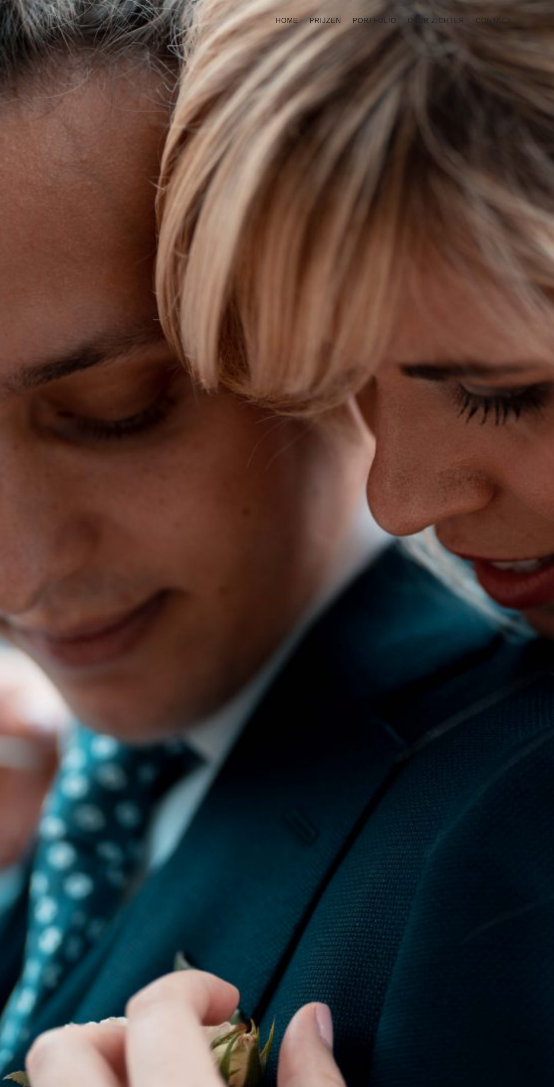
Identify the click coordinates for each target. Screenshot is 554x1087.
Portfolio (374, 20)
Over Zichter (436, 20)
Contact (494, 20)
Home (287, 20)
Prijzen (325, 20)
